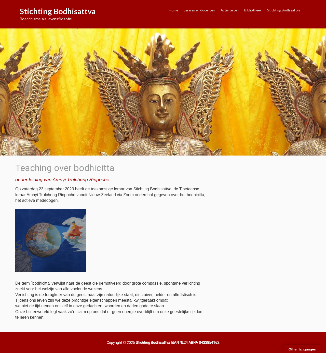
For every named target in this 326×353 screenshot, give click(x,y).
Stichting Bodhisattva (58, 11)
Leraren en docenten (199, 10)
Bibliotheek (253, 10)
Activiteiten (230, 10)
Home (173, 10)
